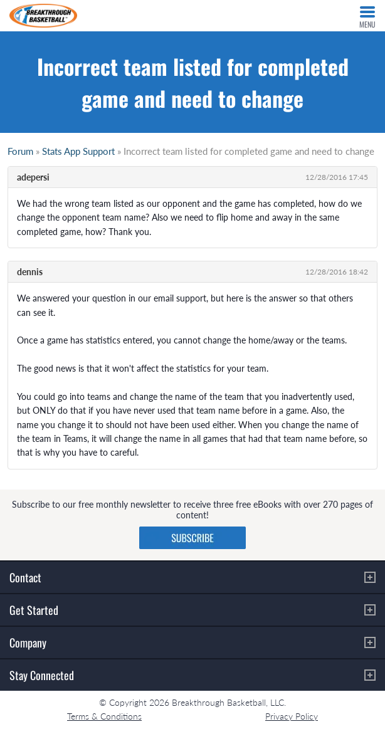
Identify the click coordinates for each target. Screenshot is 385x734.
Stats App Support (78, 151)
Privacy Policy (291, 716)
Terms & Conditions (104, 716)
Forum (20, 151)
